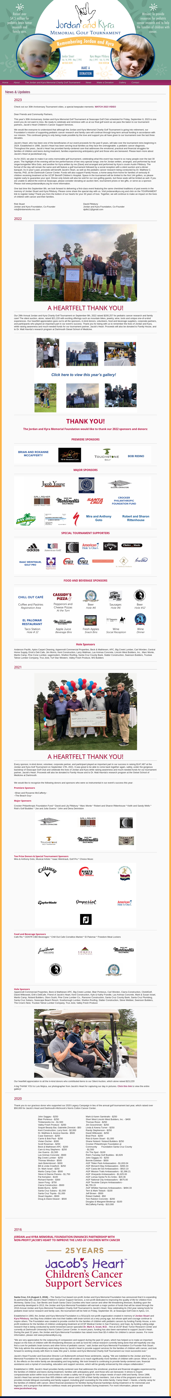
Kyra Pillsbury (21, 1318)
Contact (135, 82)
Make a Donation (105, 82)
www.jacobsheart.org (25, 1388)
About (17, 82)
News (88, 82)
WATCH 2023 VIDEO (105, 106)
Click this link (124, 1086)
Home (5, 82)
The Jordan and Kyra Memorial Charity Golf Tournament (52, 82)
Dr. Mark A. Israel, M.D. (95, 1326)
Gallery (122, 82)
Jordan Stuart (142, 1316)
